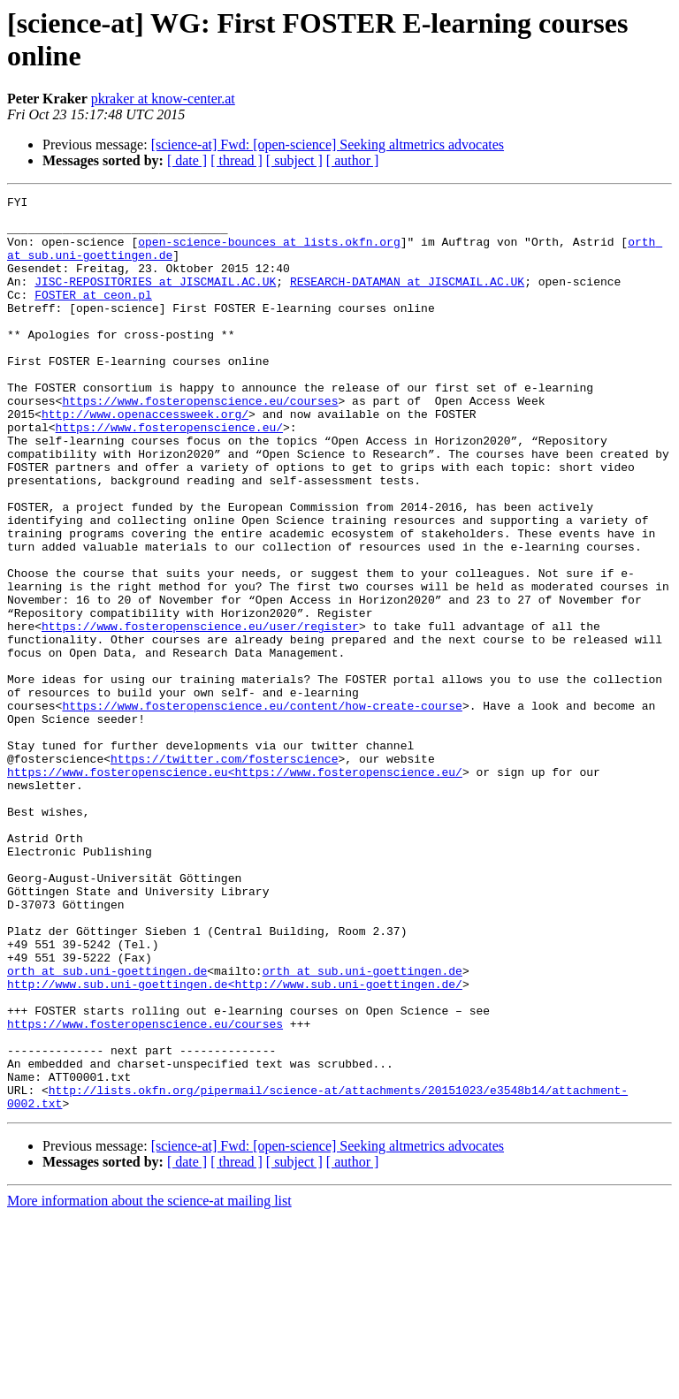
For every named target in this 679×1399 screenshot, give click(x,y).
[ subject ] (294, 160)
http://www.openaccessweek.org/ (145, 459)
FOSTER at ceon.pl (93, 315)
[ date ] (187, 160)
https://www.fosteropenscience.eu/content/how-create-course (262, 809)
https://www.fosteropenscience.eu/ (169, 475)
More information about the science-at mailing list (149, 1383)
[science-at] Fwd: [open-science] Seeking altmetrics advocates (327, 144)
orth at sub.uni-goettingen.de (107, 1127)
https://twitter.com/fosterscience (224, 872)
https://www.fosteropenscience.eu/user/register (200, 713)
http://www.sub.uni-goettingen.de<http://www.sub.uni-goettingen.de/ (234, 1143)
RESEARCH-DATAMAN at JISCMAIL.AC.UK (407, 300)
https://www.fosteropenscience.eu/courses (200, 443)
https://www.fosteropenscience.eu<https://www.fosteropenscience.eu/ (234, 888)
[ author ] (352, 160)
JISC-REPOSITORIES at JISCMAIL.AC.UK (155, 300)
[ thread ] (236, 160)
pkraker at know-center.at (163, 98)
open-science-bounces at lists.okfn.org (269, 252)
